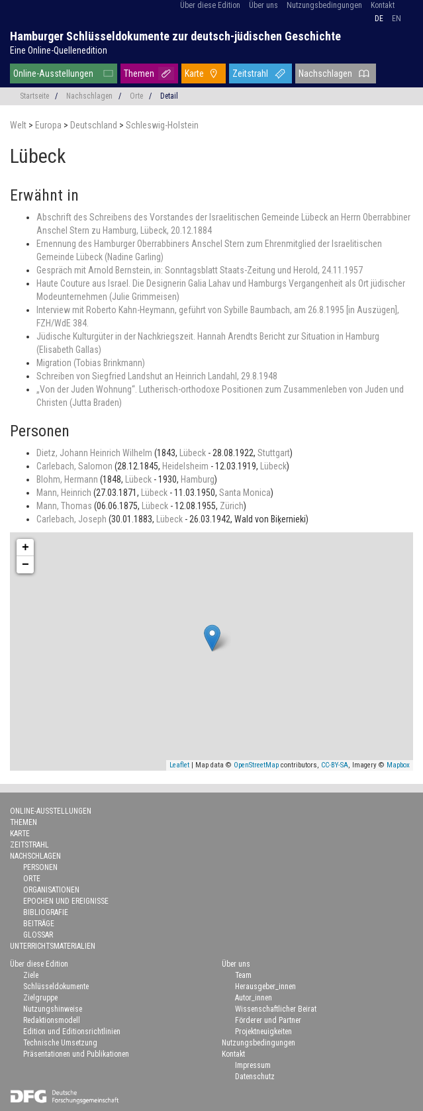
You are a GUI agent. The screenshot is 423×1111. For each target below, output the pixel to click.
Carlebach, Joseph (72, 519)
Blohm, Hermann (68, 479)
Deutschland (94, 125)
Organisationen (51, 889)
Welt (19, 125)
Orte (136, 96)
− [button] (25, 565)
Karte (194, 73)
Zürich (232, 506)
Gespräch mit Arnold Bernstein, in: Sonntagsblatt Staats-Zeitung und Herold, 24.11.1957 (199, 270)
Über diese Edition (210, 5)
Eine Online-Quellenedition (58, 50)
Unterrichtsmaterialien (52, 946)
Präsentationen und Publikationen (76, 1054)
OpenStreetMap (256, 765)
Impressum (253, 1065)
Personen (40, 867)
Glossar (38, 935)
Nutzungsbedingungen (324, 5)
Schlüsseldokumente (56, 986)
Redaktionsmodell (51, 1020)
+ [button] (25, 548)
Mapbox (398, 765)
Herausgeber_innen (265, 986)
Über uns (263, 5)
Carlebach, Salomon (75, 466)
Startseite (34, 96)
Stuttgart (274, 453)
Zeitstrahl (250, 73)
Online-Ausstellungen (53, 73)
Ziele (30, 975)
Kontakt (383, 5)
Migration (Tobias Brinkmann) (90, 363)
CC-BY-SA (334, 765)
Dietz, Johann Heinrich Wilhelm (95, 453)
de (379, 18)
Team (243, 975)
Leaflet (179, 765)
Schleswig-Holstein (162, 125)
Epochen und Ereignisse (66, 901)
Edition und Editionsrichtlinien (71, 1031)
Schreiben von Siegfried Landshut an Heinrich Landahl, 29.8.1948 (156, 376)
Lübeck (193, 453)
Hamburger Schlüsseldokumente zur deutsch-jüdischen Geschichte (175, 36)
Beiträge (38, 923)
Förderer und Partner (268, 1020)
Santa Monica (245, 492)
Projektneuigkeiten (263, 1031)
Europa (49, 125)
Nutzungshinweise (52, 1009)
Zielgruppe (40, 997)
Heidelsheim (186, 466)
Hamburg (197, 479)
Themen (139, 73)
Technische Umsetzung (60, 1042)
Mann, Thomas (65, 506)
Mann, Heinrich (64, 492)
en (396, 18)
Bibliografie (45, 912)
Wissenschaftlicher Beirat (275, 1009)
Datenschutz (255, 1076)
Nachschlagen (325, 73)
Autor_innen (253, 997)
